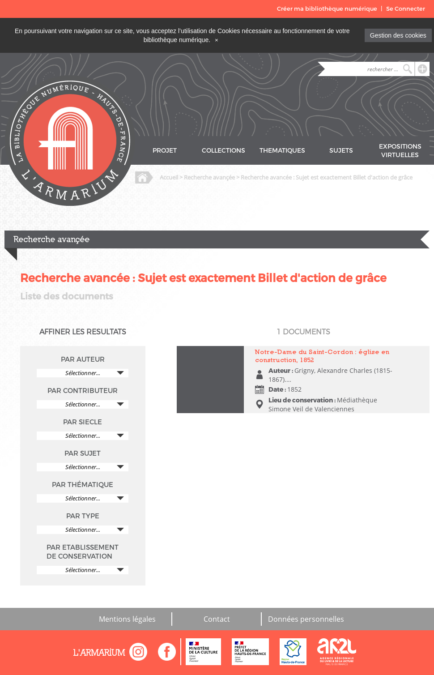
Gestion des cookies (398, 35)
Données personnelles (306, 619)
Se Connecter (405, 9)
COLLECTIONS (223, 150)
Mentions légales (127, 619)
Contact (217, 619)
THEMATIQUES (282, 150)
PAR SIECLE (82, 422)
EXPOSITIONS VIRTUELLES (400, 150)
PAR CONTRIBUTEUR (82, 390)
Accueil (169, 177)
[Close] (216, 39)
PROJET (165, 150)
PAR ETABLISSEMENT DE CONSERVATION (83, 552)
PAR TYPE (82, 516)
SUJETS (341, 150)
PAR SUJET (82, 453)
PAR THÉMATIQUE (82, 484)
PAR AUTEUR (83, 359)
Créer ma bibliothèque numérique (327, 9)
